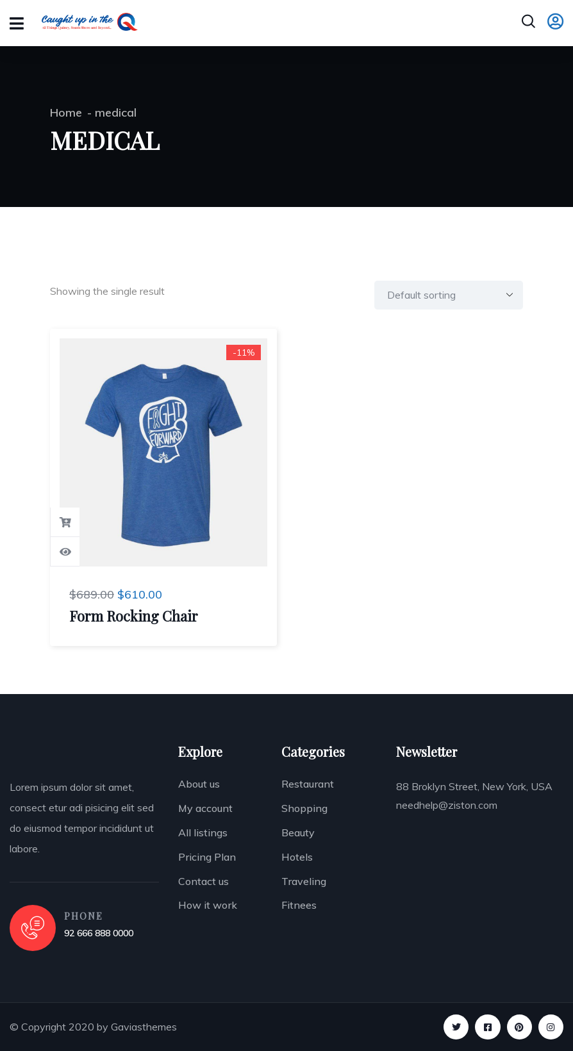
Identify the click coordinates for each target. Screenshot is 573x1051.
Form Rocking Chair (133, 615)
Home (66, 112)
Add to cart (65, 522)
